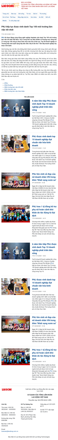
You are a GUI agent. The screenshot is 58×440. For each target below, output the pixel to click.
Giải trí (35, 14)
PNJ (2, 37)
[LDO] (15, 108)
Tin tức (28, 14)
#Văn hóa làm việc (10, 89)
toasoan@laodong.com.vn (9, 431)
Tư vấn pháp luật (14, 20)
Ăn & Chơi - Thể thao (9, 17)
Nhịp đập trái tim (23, 17)
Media (5, 20)
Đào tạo (13, 14)
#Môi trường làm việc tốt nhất (13, 87)
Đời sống (21, 14)
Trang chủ (6, 14)
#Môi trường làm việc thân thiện (14, 91)
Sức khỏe (34, 17)
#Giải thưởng (8, 85)
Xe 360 (41, 17)
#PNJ (6, 83)
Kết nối (48, 17)
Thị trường (43, 14)
